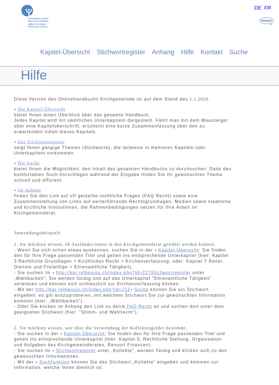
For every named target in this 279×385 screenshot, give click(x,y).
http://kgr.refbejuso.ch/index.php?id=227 (103, 272)
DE (258, 8)
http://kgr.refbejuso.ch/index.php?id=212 (82, 289)
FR (267, 8)
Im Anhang (27, 190)
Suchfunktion (52, 362)
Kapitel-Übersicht (65, 52)
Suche (238, 52)
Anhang (163, 52)
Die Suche (27, 163)
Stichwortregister (121, 52)
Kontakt (212, 52)
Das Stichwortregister (39, 142)
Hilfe (187, 52)
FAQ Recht (136, 306)
